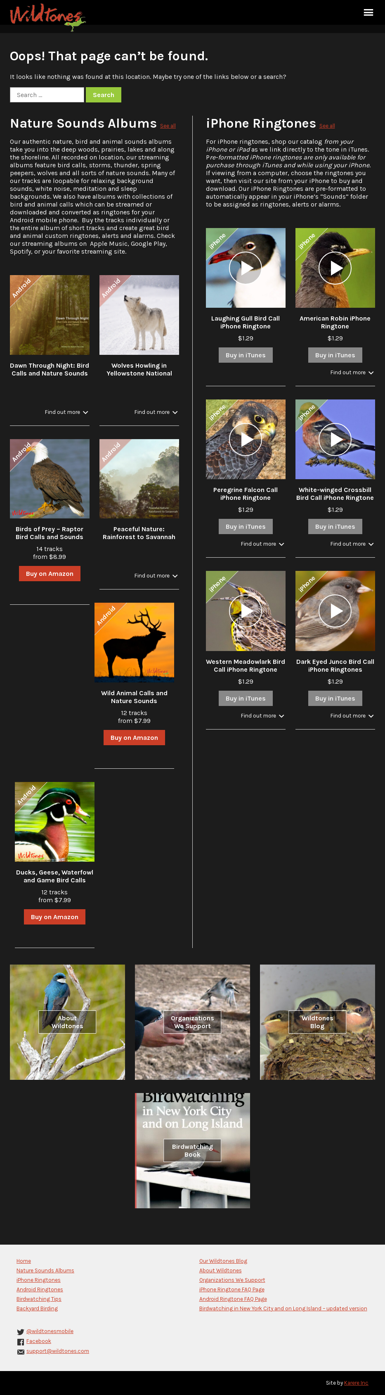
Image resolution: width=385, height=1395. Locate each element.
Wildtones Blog (317, 1022)
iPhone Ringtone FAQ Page (232, 1289)
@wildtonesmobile (49, 1331)
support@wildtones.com (57, 1351)
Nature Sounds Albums (83, 123)
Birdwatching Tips (39, 1299)
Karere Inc (356, 1383)
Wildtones (49, 17)
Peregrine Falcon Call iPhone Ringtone (245, 493)
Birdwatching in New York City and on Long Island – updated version (283, 1308)
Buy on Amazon (49, 573)
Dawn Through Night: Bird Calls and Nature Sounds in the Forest (49, 373)
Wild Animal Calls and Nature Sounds (134, 697)
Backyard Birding (37, 1308)
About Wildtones (67, 1022)
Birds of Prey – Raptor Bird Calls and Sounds (49, 533)
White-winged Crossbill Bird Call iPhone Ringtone (335, 493)
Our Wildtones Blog (223, 1261)
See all (168, 126)
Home (24, 1261)
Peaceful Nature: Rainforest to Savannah (139, 533)
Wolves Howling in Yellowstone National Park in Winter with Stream (139, 377)
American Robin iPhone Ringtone (335, 322)
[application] (245, 268)
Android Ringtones (40, 1289)
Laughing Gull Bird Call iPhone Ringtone (245, 322)
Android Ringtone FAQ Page (233, 1299)
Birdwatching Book (192, 1150)
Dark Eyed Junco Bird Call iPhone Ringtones (335, 665)
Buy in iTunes (246, 355)
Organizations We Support (192, 1022)
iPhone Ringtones (261, 123)
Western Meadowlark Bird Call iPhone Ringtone (245, 665)
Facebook (38, 1341)
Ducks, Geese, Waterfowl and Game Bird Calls (54, 876)
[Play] (245, 268)
